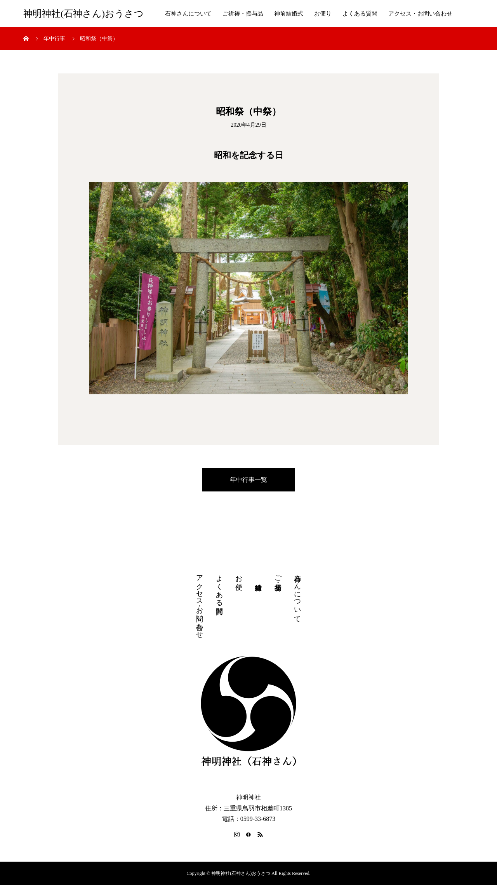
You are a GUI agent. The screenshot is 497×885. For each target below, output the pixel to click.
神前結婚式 (288, 13)
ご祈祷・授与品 (242, 13)
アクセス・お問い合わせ (420, 13)
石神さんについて (188, 13)
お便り (323, 13)
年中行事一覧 (248, 479)
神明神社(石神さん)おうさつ (83, 14)
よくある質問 (359, 13)
